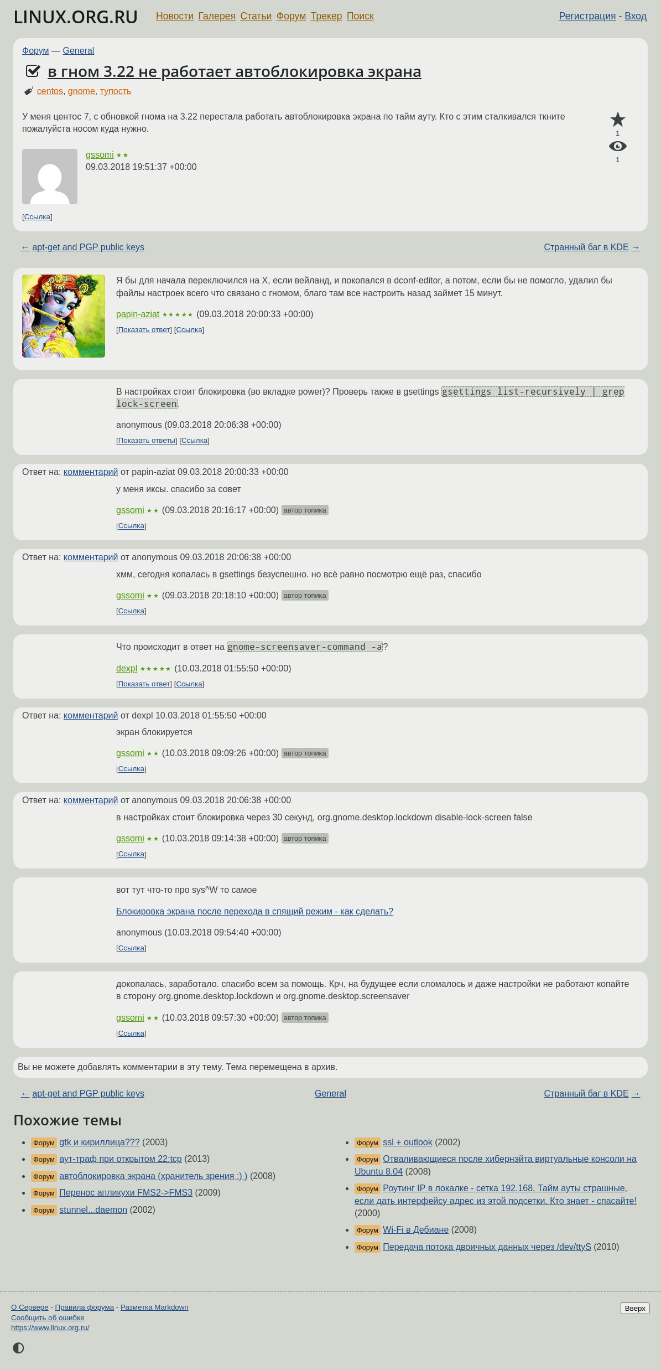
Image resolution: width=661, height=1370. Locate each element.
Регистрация (587, 16)
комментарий (91, 472)
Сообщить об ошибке (48, 1318)
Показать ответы (146, 441)
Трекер (326, 16)
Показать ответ (144, 329)
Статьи (256, 16)
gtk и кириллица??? (99, 1142)
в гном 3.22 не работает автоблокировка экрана (234, 70)
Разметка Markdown (155, 1307)
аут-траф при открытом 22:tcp (120, 1159)
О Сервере (30, 1307)
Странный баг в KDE (586, 247)
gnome (81, 91)
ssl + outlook (407, 1142)
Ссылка (37, 217)
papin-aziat (137, 314)
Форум (291, 16)
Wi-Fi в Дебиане (416, 1229)
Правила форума (84, 1307)
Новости (175, 16)
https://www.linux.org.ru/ (50, 1328)
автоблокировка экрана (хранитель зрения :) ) (153, 1176)
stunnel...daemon (93, 1209)
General (79, 50)
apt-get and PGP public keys (88, 247)
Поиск (360, 16)
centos (50, 91)
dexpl (126, 668)
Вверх (635, 1308)
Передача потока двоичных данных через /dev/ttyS (487, 1247)
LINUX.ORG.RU (75, 16)
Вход (635, 16)
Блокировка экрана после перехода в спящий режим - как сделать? (254, 911)
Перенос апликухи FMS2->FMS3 (125, 1192)
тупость (116, 91)
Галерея (217, 16)
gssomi (100, 154)
